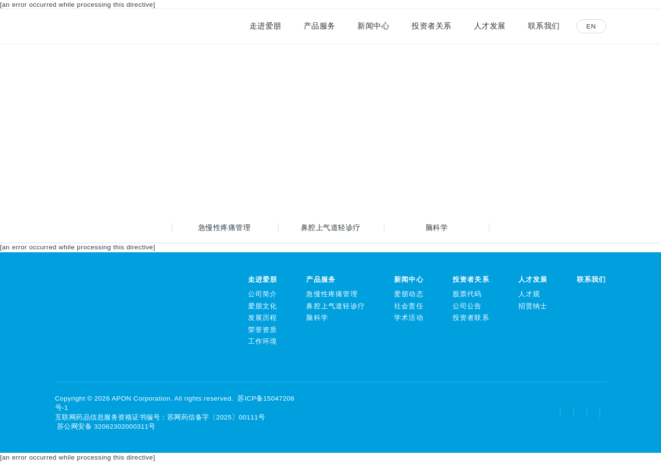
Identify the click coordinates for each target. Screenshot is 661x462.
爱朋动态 (409, 294)
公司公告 (467, 306)
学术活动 (409, 317)
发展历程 (263, 317)
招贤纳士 (533, 306)
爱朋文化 (263, 306)
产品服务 (321, 279)
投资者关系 (471, 279)
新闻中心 (409, 279)
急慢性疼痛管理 (224, 227)
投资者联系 (471, 317)
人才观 (529, 294)
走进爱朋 (263, 279)
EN (591, 26)
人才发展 (533, 279)
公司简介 (263, 294)
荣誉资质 (263, 329)
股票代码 (467, 294)
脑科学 (437, 227)
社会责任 (409, 306)
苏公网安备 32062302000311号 (105, 426)
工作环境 (263, 341)
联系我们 (591, 279)
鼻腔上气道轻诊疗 (331, 227)
